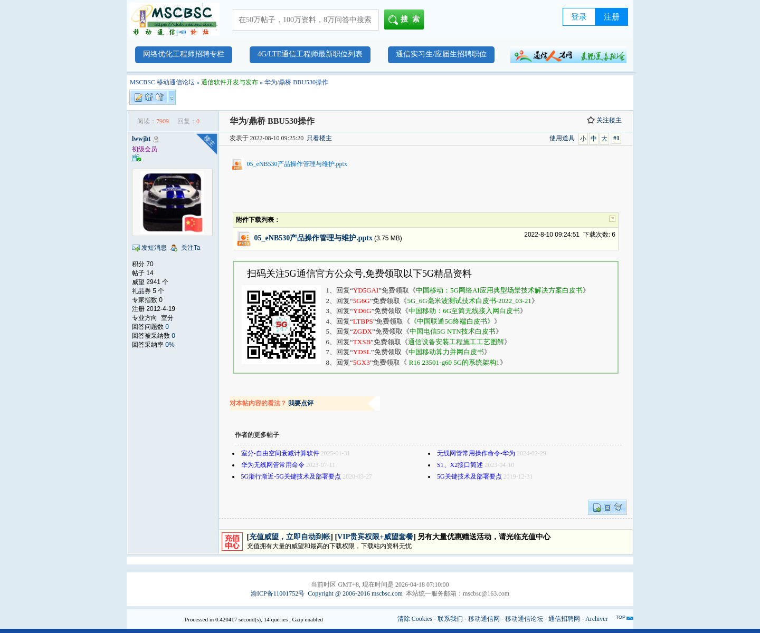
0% (169, 344)
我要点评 (301, 403)
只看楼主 (319, 138)
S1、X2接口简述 (460, 465)
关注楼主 (604, 120)
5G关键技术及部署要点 (469, 476)
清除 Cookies (414, 618)
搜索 (406, 20)
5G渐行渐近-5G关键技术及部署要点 (291, 476)
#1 (616, 138)
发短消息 (154, 247)
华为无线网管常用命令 (273, 465)
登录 (579, 17)
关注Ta (191, 247)
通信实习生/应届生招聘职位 (441, 54)
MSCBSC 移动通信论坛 (162, 82)
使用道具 (562, 138)
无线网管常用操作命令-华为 (476, 453)
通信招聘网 (564, 618)
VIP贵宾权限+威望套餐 (375, 537)
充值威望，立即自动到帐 (289, 537)
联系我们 (450, 618)
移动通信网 (484, 618)
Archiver (596, 618)
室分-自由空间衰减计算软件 (280, 453)
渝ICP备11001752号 (278, 593)
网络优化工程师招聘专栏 (183, 54)
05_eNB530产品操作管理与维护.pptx (297, 164)
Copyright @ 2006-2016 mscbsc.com (355, 593)
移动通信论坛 (524, 618)
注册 (612, 17)
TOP (620, 617)
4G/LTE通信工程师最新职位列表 (310, 54)
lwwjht (141, 138)
